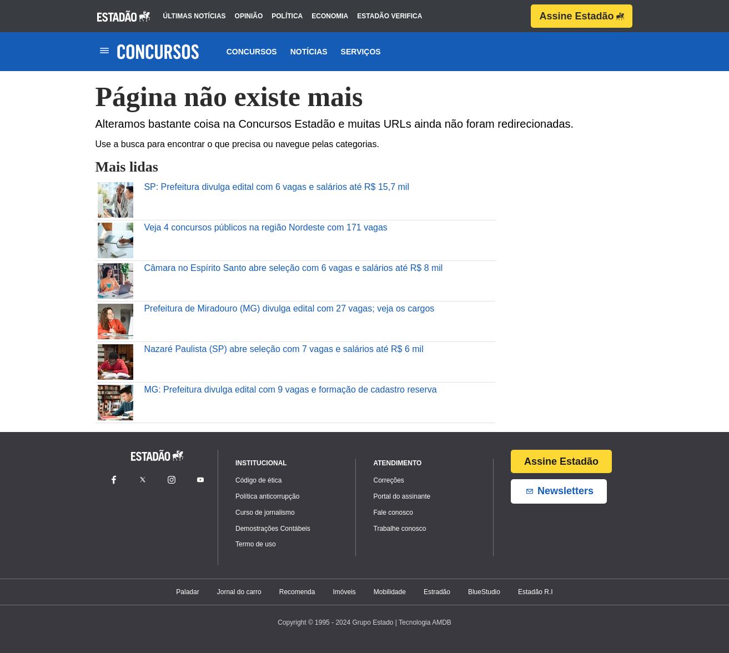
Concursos (252, 51)
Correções (389, 480)
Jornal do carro (239, 592)
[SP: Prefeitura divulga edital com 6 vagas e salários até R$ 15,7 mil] (115, 199)
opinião (249, 16)
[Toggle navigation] (104, 51)
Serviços (361, 51)
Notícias (309, 51)
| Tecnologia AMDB (423, 622)
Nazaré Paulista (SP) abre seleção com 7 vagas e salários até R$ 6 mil (283, 349)
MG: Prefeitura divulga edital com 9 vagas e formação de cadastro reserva (290, 389)
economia (329, 16)
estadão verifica (389, 16)
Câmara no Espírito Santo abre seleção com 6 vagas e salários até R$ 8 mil (293, 268)
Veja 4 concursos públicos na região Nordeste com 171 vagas (265, 227)
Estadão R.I (535, 592)
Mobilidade (390, 592)
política (287, 16)
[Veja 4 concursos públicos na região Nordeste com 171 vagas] (115, 239)
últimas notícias (194, 16)
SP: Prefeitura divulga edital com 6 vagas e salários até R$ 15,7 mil (276, 187)
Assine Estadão (581, 16)
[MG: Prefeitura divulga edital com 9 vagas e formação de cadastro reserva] (115, 401)
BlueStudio (484, 592)
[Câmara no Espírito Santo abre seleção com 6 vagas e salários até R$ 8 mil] (115, 280)
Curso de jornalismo (265, 512)
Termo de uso (255, 544)
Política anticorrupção (267, 496)
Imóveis (344, 592)
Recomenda (297, 592)
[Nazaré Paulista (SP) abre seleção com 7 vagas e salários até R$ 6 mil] (115, 361)
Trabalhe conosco (400, 529)
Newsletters (559, 491)
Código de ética (258, 480)
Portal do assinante (402, 496)
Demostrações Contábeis (272, 529)
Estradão (437, 592)
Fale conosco (393, 512)
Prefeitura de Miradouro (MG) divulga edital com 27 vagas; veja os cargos (289, 308)
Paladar (187, 592)
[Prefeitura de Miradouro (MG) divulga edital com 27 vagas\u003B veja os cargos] (115, 320)
